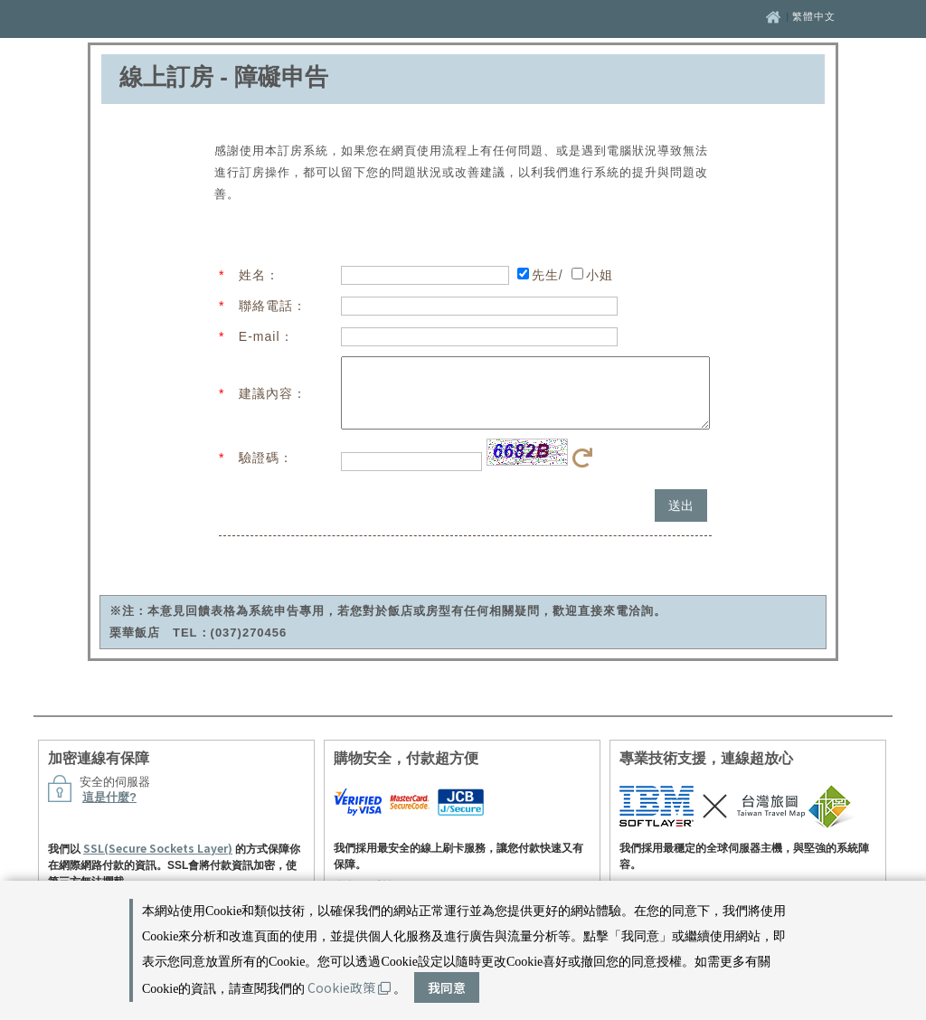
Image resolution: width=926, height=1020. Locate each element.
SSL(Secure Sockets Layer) (157, 861)
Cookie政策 (349, 987)
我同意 (447, 987)
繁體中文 (814, 16)
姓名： (259, 275)
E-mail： (266, 336)
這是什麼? (109, 810)
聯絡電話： (273, 305)
